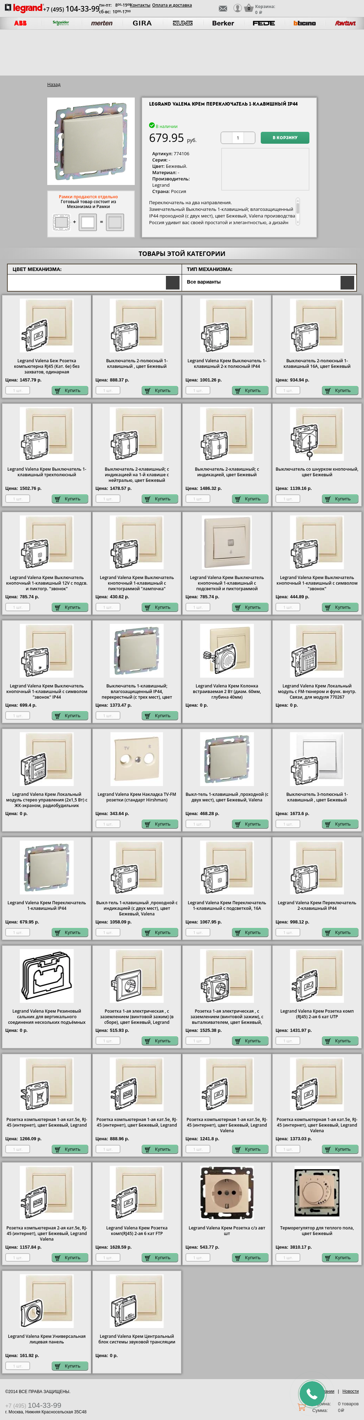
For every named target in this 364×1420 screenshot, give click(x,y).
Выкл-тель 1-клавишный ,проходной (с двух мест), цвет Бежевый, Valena (227, 797)
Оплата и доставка (172, 5)
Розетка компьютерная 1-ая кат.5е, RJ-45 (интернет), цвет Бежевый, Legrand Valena (227, 1125)
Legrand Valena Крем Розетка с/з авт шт (227, 1230)
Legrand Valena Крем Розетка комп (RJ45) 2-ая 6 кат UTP (317, 1014)
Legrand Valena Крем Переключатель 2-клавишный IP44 (317, 905)
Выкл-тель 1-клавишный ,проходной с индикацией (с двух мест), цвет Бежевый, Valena (137, 908)
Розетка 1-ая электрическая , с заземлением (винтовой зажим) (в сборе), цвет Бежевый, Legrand (137, 1016)
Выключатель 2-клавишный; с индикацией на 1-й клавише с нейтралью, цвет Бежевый (137, 474)
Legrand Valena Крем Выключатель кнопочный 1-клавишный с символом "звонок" (317, 583)
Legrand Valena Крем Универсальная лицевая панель (47, 1339)
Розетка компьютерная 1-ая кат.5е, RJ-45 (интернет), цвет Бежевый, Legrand (46, 1122)
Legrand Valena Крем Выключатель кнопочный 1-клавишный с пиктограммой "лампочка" (137, 583)
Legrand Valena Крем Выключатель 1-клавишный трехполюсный (46, 472)
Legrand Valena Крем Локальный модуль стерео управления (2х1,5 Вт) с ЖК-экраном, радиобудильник (47, 800)
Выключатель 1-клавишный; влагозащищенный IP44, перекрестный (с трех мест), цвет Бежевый (137, 694)
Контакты (140, 5)
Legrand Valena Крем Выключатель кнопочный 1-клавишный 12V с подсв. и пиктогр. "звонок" (46, 583)
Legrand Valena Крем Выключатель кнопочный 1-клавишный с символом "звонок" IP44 (47, 691)
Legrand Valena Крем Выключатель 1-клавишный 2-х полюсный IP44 (227, 363)
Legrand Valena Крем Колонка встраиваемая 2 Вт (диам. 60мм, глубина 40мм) (227, 691)
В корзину (285, 138)
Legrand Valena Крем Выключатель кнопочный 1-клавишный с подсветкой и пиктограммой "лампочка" (227, 586)
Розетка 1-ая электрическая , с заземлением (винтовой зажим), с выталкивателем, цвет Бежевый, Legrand (226, 1019)
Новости (351, 1391)
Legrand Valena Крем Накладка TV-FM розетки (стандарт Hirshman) (137, 797)
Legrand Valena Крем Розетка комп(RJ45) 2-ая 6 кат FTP (136, 1230)
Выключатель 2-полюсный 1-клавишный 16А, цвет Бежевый (317, 363)
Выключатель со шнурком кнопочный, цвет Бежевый (317, 472)
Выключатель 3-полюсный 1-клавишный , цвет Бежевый (317, 797)
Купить (67, 390)
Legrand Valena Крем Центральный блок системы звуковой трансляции (136, 1339)
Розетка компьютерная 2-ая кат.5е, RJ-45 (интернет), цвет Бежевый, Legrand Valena (46, 1233)
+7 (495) (71, 9)
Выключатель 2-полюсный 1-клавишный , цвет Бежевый (137, 363)
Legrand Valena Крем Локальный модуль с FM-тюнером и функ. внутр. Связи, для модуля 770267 (317, 691)
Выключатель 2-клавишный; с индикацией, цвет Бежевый (227, 472)
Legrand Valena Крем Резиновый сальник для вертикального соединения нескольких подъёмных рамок (47, 1019)
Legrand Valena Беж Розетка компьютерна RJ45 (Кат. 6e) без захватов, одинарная (46, 366)
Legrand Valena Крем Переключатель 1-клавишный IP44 (47, 905)
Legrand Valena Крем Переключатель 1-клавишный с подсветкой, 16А (227, 905)
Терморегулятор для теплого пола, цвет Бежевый (317, 1230)
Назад (54, 84)
